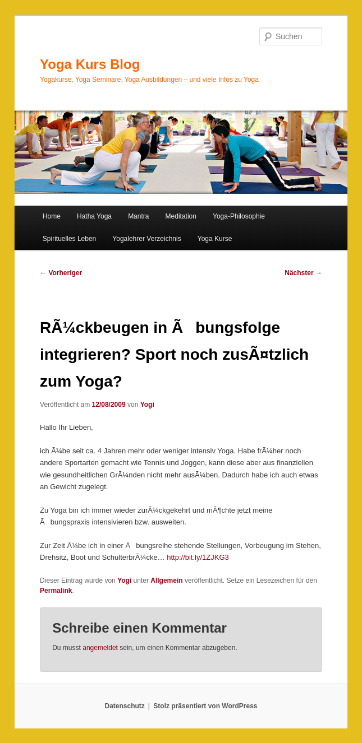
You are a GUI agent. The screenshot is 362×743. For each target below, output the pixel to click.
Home (52, 216)
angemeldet (100, 648)
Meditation (181, 216)
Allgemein (166, 580)
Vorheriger (61, 273)
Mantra (138, 216)
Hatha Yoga (94, 216)
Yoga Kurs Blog (90, 64)
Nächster (303, 273)
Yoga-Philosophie (239, 216)
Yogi (147, 404)
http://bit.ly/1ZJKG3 (198, 557)
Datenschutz (125, 706)
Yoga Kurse (215, 239)
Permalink (56, 591)
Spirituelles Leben (69, 239)
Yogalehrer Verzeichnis (146, 239)
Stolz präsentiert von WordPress (205, 706)
